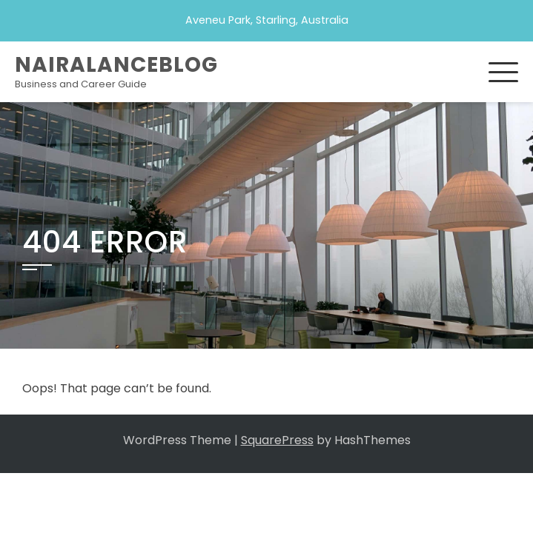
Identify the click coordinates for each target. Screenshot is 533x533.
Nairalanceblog (116, 64)
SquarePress (277, 440)
